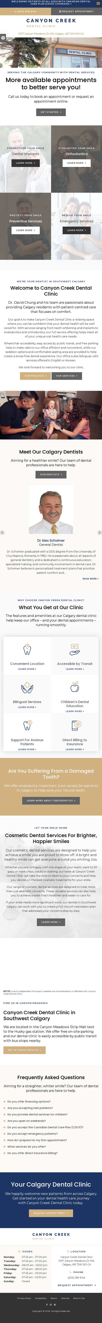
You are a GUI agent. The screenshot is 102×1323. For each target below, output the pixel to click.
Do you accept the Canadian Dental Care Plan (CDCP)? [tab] (45, 1127)
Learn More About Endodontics (50, 800)
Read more (90, 574)
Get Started (50, 112)
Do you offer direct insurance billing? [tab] (32, 1153)
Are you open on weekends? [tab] (26, 1121)
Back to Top (79, 1298)
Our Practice (34, 376)
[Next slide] (99, 532)
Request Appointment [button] (78, 11)
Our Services (65, 376)
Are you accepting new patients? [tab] (30, 1108)
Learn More (24, 163)
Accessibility (41, 1298)
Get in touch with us (23, 1050)
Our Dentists (49, 474)
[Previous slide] (2, 532)
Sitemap (65, 1298)
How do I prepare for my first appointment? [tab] (37, 1140)
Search (54, 1298)
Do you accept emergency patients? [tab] (32, 1134)
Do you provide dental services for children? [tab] (37, 1114)
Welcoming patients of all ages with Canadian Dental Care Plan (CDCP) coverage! (51, 2)
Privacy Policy (24, 1298)
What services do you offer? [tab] (26, 1147)
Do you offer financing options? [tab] (29, 1102)
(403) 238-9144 (26, 11)
